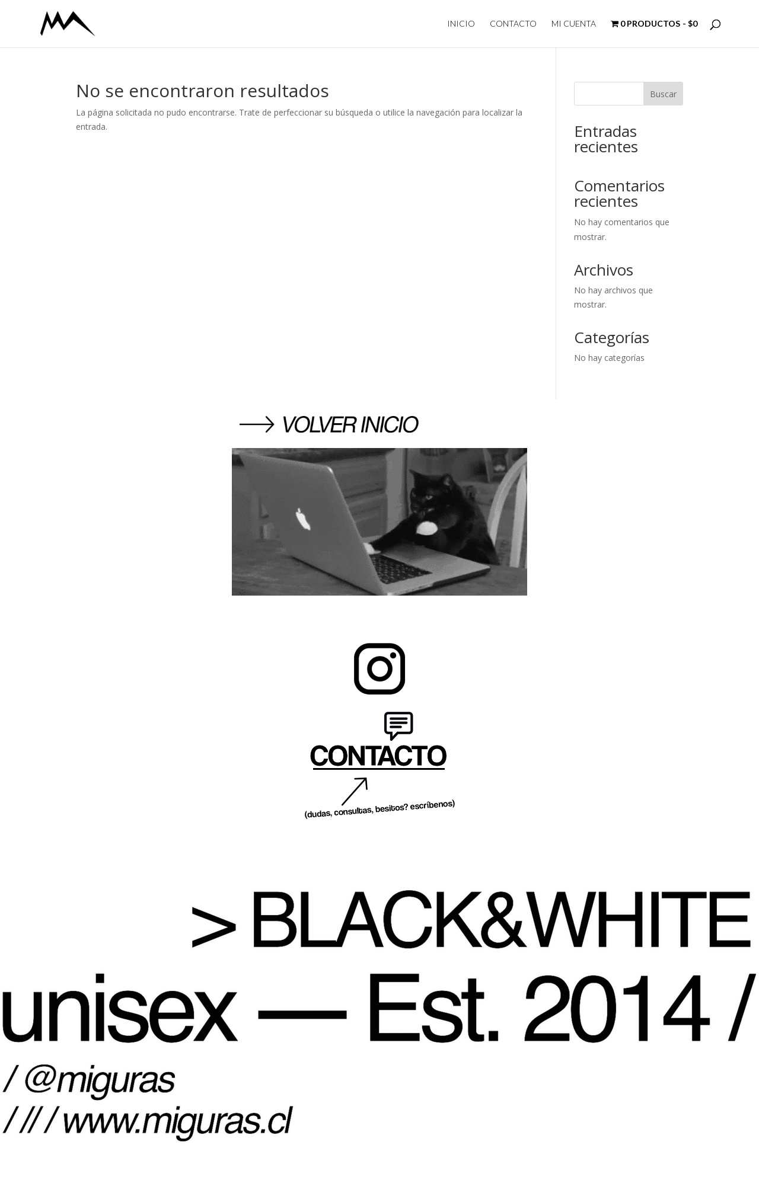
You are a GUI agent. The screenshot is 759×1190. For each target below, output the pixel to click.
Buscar (663, 94)
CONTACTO (513, 24)
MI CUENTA (573, 24)
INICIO (461, 24)
